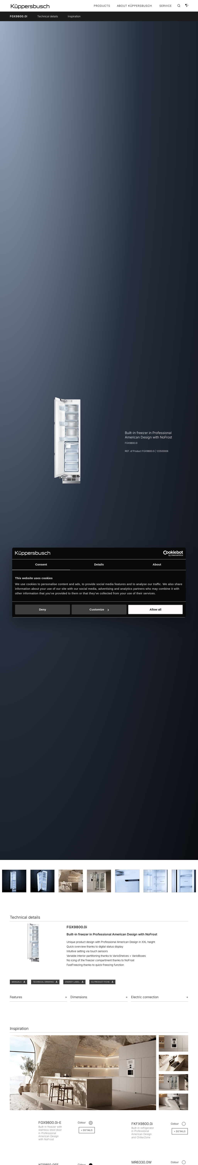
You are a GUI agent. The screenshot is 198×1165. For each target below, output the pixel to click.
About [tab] (157, 564)
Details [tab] (99, 564)
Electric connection (144, 997)
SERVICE (165, 5)
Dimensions (78, 997)
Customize (99, 609)
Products (102, 5)
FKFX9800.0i (142, 1124)
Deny (42, 609)
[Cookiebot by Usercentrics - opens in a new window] (166, 553)
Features (16, 997)
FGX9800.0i (18, 16)
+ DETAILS (86, 1130)
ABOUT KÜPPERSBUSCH (134, 5)
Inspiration (74, 16)
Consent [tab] (41, 564)
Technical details (47, 16)
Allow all (155, 609)
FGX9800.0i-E (49, 1123)
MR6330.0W (141, 1162)
